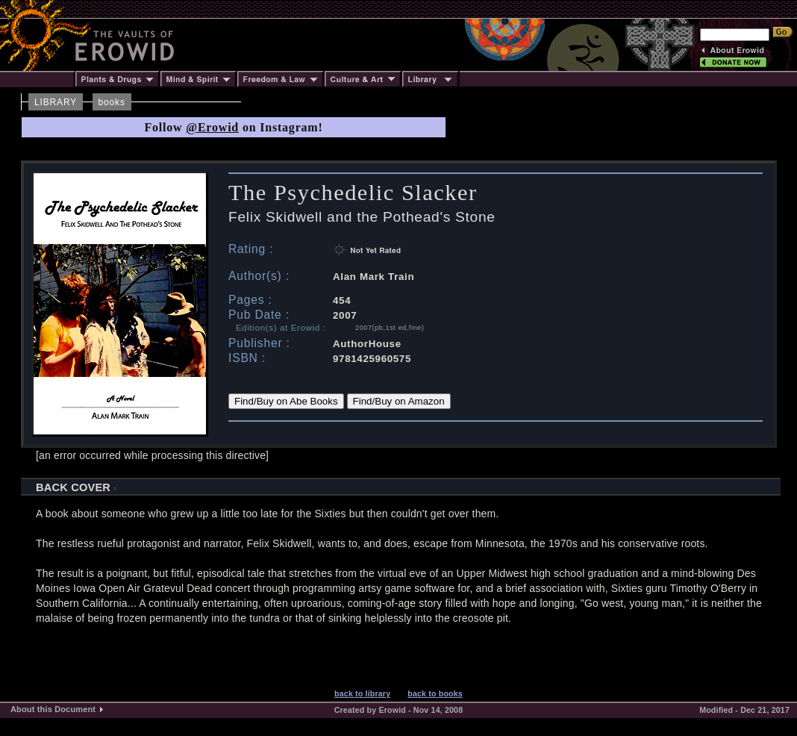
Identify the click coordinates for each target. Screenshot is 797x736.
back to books (435, 693)
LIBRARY (55, 102)
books (112, 102)
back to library (362, 693)
